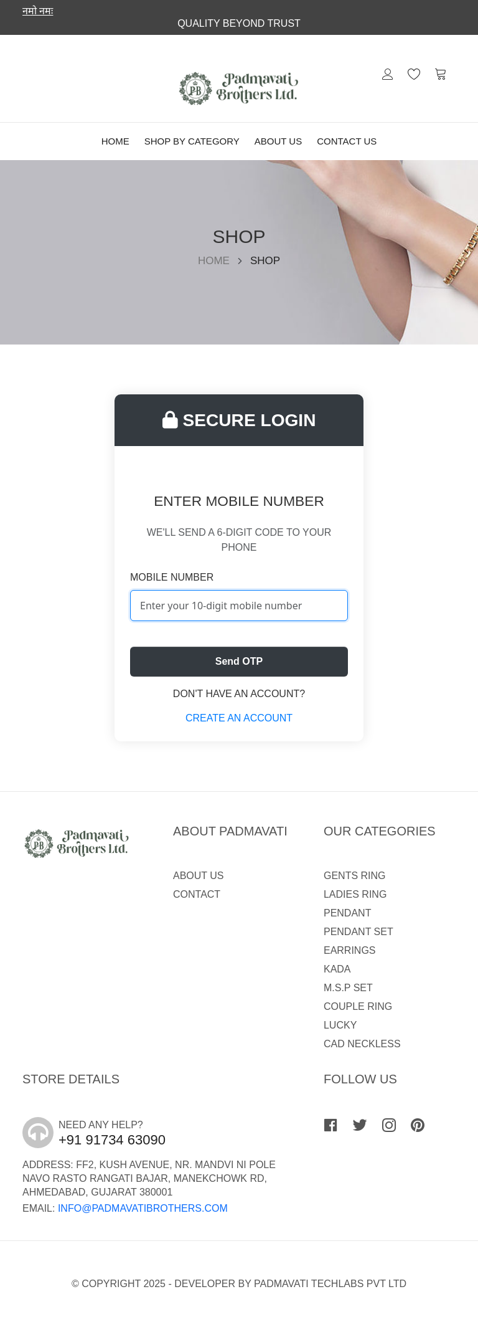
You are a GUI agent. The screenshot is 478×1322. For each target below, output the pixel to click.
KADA (337, 969)
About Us (278, 141)
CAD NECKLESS (362, 1044)
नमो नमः (37, 11)
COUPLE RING (358, 1006)
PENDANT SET (358, 931)
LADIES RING (355, 894)
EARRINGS (350, 950)
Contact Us (347, 141)
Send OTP (239, 661)
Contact (196, 894)
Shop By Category (192, 141)
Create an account (239, 718)
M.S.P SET (348, 987)
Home (115, 141)
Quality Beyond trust (239, 23)
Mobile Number (171, 577)
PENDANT (347, 913)
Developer (204, 1283)
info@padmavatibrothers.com (143, 1208)
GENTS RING (355, 875)
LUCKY (340, 1025)
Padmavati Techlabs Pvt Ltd (330, 1283)
